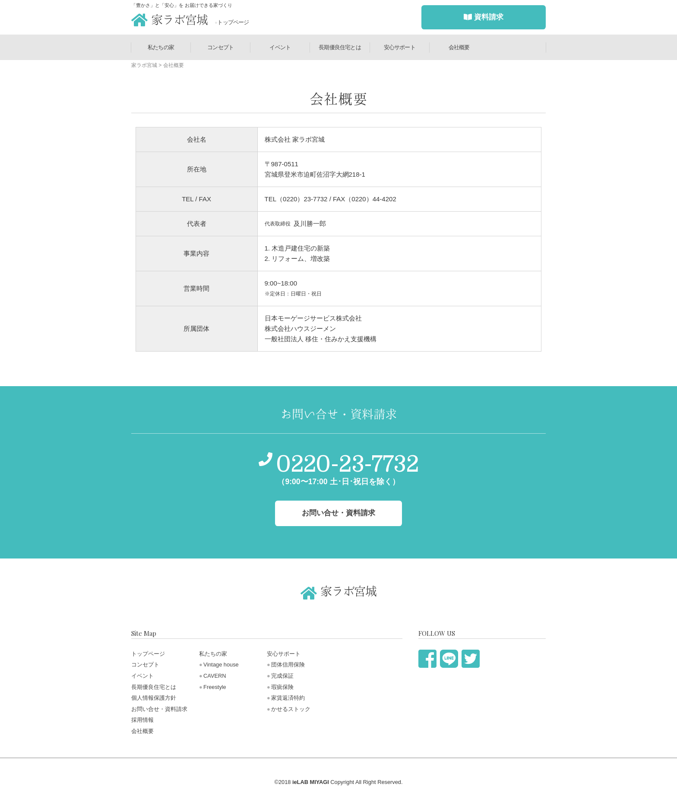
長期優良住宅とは (340, 47)
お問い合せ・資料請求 (159, 709)
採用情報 (142, 720)
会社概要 (459, 47)
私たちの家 (161, 47)
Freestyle (214, 687)
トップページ (232, 22)
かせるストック (290, 709)
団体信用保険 (288, 664)
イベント (280, 47)
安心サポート (399, 47)
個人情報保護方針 (153, 698)
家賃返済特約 (288, 698)
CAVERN (214, 676)
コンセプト (220, 47)
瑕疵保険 (282, 687)
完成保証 (282, 676)
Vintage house (221, 664)
